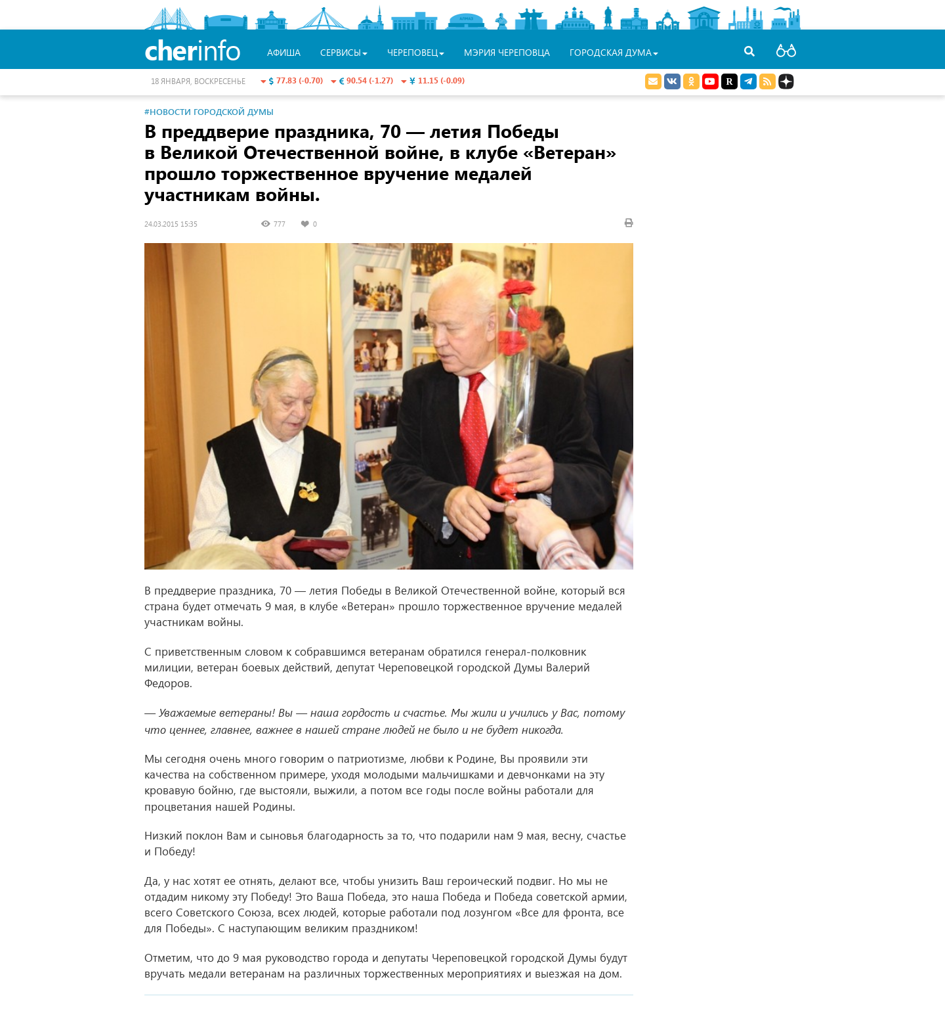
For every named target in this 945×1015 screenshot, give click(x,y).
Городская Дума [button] (614, 52)
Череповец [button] (415, 52)
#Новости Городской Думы (209, 111)
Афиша (284, 52)
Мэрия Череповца (507, 52)
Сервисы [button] (344, 52)
